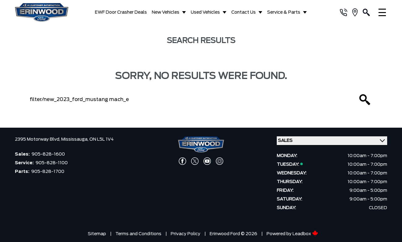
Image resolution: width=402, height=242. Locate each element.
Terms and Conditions (138, 234)
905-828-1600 (48, 154)
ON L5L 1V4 (101, 139)
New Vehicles (165, 12)
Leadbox (305, 234)
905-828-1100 (52, 163)
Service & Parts (283, 12)
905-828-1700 (47, 171)
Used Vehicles (205, 12)
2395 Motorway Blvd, (38, 139)
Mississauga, (75, 139)
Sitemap (97, 234)
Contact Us (243, 12)
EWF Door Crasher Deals (121, 12)
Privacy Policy (185, 234)
